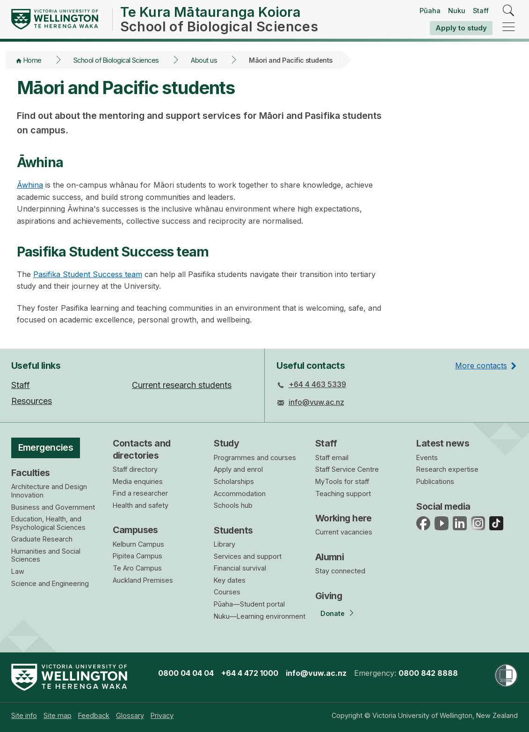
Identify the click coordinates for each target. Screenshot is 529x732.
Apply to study (461, 27)
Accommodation (240, 494)
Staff (481, 11)
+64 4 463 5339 (317, 384)
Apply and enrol (238, 469)
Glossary (130, 715)
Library (224, 544)
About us (204, 60)
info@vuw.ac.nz (316, 402)
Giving (328, 595)
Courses (227, 592)
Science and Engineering (50, 583)
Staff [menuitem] (20, 385)
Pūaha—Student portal (249, 604)
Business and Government (53, 507)
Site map (57, 715)
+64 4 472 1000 (249, 673)
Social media (443, 506)
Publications (435, 481)
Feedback (93, 715)
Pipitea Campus (137, 556)
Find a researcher (140, 493)
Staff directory (135, 469)
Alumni (329, 557)
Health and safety (140, 505)
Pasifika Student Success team (87, 274)
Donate (332, 613)
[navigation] (509, 27)
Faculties (30, 472)
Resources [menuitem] (31, 401)
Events (427, 457)
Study (226, 443)
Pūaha (430, 11)
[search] (509, 11)
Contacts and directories (142, 449)
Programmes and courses (255, 457)
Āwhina (30, 185)
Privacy (162, 715)
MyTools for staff (342, 481)
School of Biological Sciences (116, 60)
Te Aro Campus (137, 568)
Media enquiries (138, 481)
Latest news (442, 443)
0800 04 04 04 (186, 673)
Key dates (230, 580)
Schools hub (233, 505)
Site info (24, 715)
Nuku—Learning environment (259, 616)
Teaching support (343, 494)
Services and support (248, 556)
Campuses (135, 529)
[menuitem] (24, 715)
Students (233, 530)
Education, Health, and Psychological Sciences (48, 523)
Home (32, 60)
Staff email (331, 457)
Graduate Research (41, 539)
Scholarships (234, 481)
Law (17, 571)
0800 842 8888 (428, 673)
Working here (343, 518)
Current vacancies (343, 532)
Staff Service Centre (347, 469)
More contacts (481, 365)
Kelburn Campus (138, 544)
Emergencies (45, 447)
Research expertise (447, 469)
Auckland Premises (143, 580)
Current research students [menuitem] (182, 385)
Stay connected (340, 571)
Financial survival (240, 568)
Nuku (456, 11)
